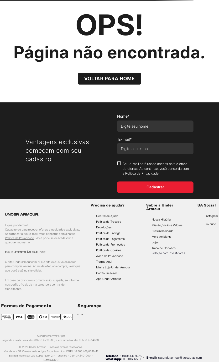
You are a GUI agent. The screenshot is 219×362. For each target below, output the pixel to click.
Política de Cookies (108, 250)
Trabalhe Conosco (164, 248)
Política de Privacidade (19, 238)
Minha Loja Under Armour (113, 267)
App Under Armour (108, 279)
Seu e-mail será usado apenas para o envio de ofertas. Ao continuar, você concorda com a (156, 168)
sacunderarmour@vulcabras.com (180, 357)
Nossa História (161, 219)
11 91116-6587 (132, 359)
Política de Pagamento (110, 239)
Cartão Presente (106, 273)
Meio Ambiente (162, 236)
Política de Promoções (110, 244)
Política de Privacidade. (142, 173)
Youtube (210, 224)
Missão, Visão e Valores (167, 225)
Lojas (155, 242)
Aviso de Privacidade (109, 256)
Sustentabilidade (162, 231)
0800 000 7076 (131, 356)
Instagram (211, 216)
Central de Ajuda (107, 216)
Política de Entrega (108, 233)
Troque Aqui (104, 261)
